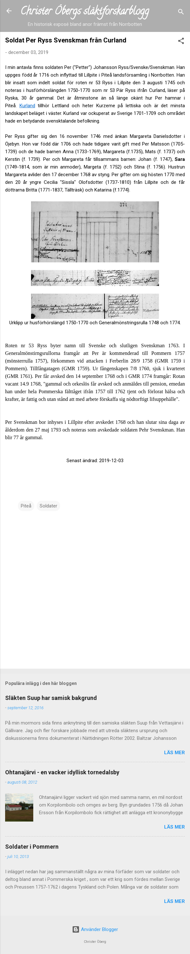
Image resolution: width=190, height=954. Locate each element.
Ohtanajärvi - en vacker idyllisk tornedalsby (62, 772)
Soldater (48, 506)
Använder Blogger (95, 929)
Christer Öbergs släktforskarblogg (84, 12)
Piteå (26, 506)
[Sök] (181, 13)
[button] (181, 42)
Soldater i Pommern (32, 846)
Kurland (27, 106)
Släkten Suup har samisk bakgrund (51, 698)
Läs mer (174, 752)
